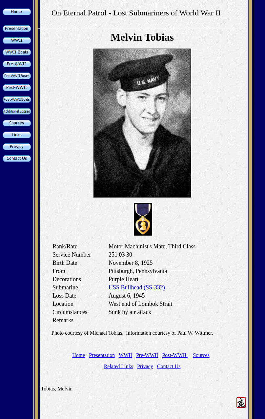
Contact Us (169, 366)
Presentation (102, 355)
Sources (201, 355)
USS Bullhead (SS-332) (137, 287)
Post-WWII (175, 355)
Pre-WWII (147, 355)
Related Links (118, 366)
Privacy (145, 366)
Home (78, 355)
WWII (125, 355)
